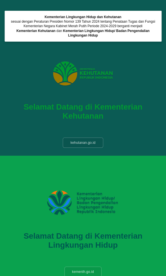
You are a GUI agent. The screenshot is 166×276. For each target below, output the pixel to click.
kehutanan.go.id (82, 143)
